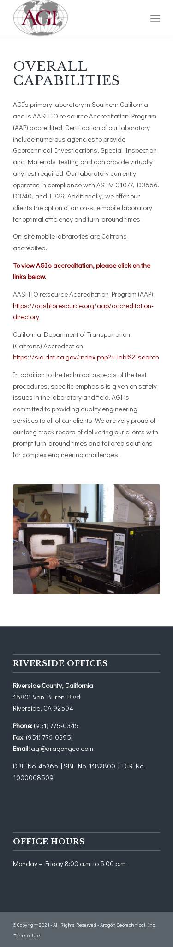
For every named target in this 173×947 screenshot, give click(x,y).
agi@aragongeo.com (62, 748)
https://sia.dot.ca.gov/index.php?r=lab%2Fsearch (86, 356)
